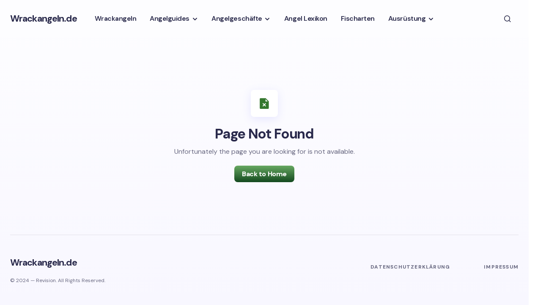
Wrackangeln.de (43, 18)
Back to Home (264, 173)
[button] (508, 18)
